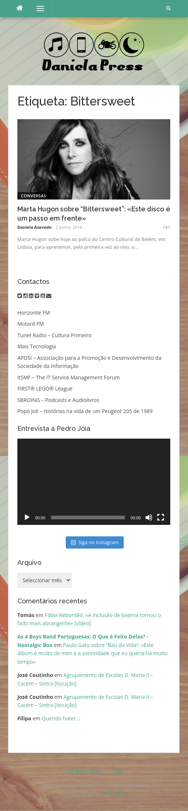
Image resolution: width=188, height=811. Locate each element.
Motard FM (30, 323)
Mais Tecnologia (36, 346)
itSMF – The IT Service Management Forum (68, 377)
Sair (118, 771)
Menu (37, 8)
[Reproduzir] (27, 517)
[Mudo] (149, 517)
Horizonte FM (33, 312)
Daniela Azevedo (34, 227)
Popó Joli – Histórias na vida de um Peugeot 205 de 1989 (85, 411)
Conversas (33, 195)
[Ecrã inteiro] (160, 517)
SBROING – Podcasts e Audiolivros (58, 399)
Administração (83, 771)
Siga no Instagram (95, 542)
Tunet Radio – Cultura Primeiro (54, 335)
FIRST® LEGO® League (44, 388)
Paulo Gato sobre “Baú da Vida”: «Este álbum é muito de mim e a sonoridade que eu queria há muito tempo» (92, 653)
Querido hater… (61, 718)
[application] (93, 482)
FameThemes (115, 793)
